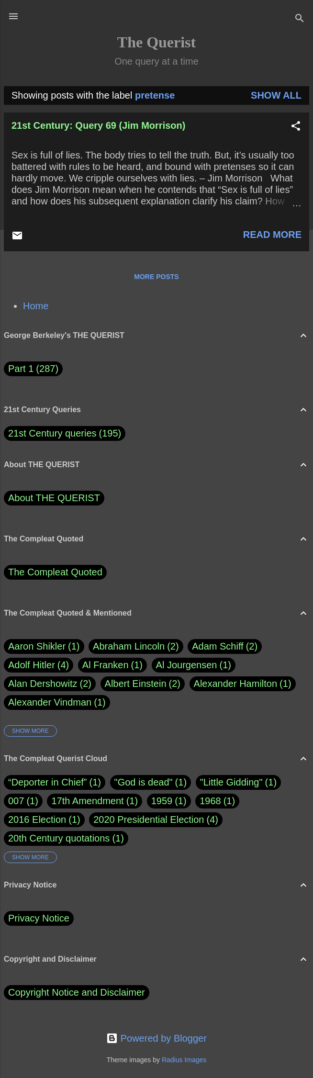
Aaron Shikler (44, 646)
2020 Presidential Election (148, 819)
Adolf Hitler (38, 665)
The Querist (156, 42)
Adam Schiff (224, 646)
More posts (156, 277)
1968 (210, 801)
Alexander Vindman (57, 702)
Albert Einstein (142, 683)
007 (16, 801)
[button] (296, 127)
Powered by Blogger (156, 1038)
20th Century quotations (59, 838)
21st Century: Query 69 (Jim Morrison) (98, 125)
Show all (276, 95)
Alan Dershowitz (49, 683)
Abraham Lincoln (136, 646)
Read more (272, 234)
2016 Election (37, 819)
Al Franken (112, 665)
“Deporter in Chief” (47, 782)
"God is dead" (143, 782)
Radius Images (184, 1060)
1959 (162, 801)
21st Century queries (52, 433)
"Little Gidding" (231, 782)
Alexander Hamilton (242, 683)
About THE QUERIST (54, 498)
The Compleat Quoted (55, 572)
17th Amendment (87, 801)
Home (35, 306)
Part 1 (33, 368)
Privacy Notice (38, 918)
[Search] (299, 19)
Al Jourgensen (193, 665)
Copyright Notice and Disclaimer (76, 992)
